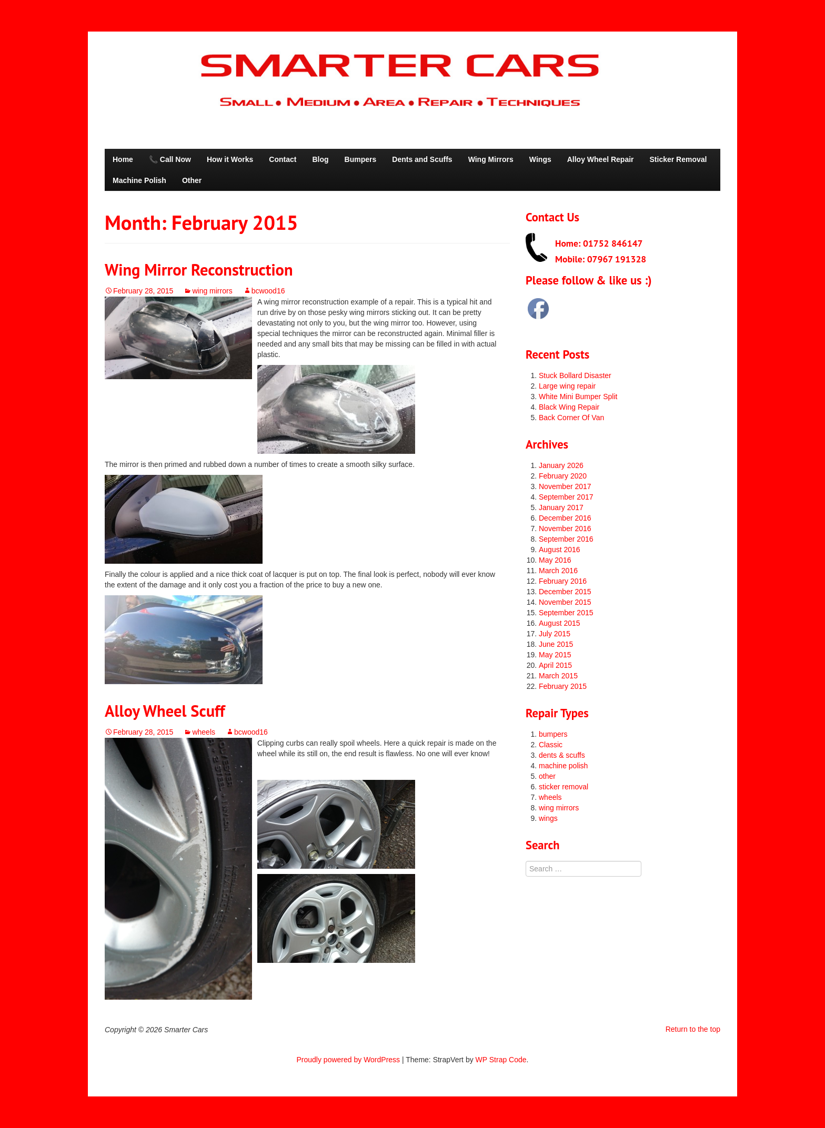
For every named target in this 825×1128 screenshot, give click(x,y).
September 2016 (566, 539)
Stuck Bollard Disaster (575, 375)
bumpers (553, 734)
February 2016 (563, 581)
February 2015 (563, 686)
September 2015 (566, 612)
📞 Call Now (170, 159)
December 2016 (565, 518)
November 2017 (565, 486)
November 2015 (565, 602)
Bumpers (361, 159)
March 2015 (558, 676)
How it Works (230, 159)
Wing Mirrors (491, 159)
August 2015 (559, 623)
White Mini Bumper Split (578, 396)
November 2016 (565, 528)
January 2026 (561, 465)
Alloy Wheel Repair (600, 159)
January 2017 (561, 507)
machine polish (563, 765)
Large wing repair (567, 386)
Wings (540, 159)
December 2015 (565, 591)
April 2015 (555, 665)
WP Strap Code (501, 1059)
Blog (320, 159)
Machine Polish (139, 180)
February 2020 (563, 476)
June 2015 (556, 644)
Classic (550, 744)
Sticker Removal (678, 159)
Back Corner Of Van (571, 417)
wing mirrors (212, 291)
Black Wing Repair (569, 407)
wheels (203, 732)
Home (123, 159)
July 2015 (554, 633)
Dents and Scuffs (422, 159)
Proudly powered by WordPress (348, 1059)
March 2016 (558, 570)
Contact (282, 159)
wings (548, 818)
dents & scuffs (562, 755)
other (547, 776)
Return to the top (693, 1029)
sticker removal (563, 787)
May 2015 (555, 655)
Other (192, 180)
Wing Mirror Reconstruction (199, 269)
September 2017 (566, 497)
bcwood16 (268, 291)
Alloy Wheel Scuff (165, 710)
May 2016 (555, 560)
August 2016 (559, 549)
